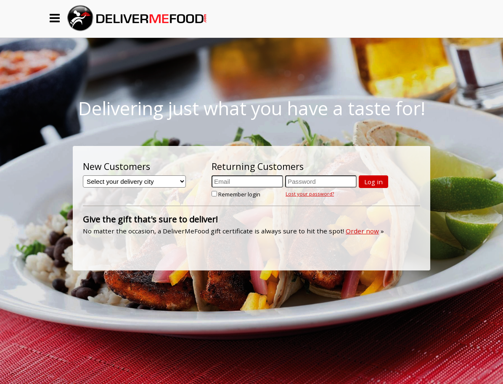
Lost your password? (310, 194)
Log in (373, 181)
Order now (362, 231)
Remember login (236, 194)
